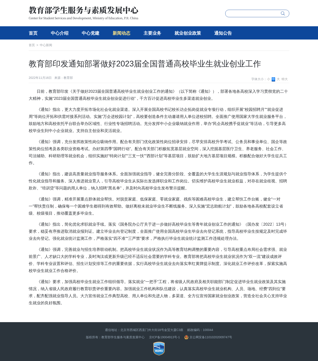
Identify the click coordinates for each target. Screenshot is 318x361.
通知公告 (223, 33)
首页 (33, 33)
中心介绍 (59, 33)
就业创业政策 (187, 33)
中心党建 (90, 33)
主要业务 (152, 33)
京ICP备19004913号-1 (164, 337)
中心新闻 (46, 45)
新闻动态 (121, 33)
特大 (285, 79)
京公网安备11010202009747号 (208, 337)
